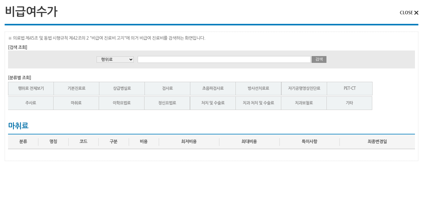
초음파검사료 (212, 88)
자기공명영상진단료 (304, 88)
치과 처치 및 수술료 (258, 103)
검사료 (167, 88)
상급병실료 (122, 88)
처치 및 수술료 (212, 103)
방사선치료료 (258, 88)
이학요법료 (122, 103)
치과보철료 (304, 103)
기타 (349, 103)
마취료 (76, 103)
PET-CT (350, 88)
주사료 (30, 103)
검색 (319, 59)
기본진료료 (76, 88)
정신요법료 (167, 103)
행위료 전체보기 (31, 88)
